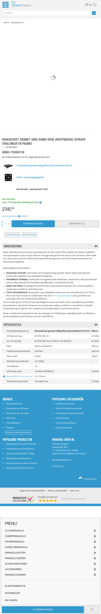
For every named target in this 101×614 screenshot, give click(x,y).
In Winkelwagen (33, 223)
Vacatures (57, 466)
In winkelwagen (43, 609)
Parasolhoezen (50, 558)
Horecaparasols (50, 547)
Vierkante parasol (65, 404)
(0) (88, 4)
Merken (10, 428)
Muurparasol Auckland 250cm (21, 463)
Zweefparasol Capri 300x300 (21, 444)
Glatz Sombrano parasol (68, 408)
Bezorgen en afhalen (17, 408)
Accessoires (50, 569)
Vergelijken (11, 147)
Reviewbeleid (13, 423)
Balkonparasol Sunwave (18, 458)
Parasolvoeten (50, 553)
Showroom (12, 593)
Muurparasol (62, 418)
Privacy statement (57, 491)
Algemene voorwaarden (32, 491)
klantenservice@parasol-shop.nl (69, 453)
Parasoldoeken (64, 428)
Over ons (10, 418)
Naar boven (87, 478)
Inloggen (11, 600)
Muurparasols (50, 542)
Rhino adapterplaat (61, 296)
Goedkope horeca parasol (69, 413)
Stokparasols (50, 530)
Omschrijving (12, 235)
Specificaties (29, 235)
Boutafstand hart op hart (20, 376)
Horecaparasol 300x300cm (20, 449)
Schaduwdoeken (50, 564)
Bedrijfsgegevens (61, 460)
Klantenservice (14, 404)
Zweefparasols (50, 536)
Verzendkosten (11, 216)
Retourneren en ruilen (17, 413)
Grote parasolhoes (65, 423)
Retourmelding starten (18, 432)
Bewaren (77, 223)
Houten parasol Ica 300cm (20, 468)
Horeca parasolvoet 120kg (20, 453)
